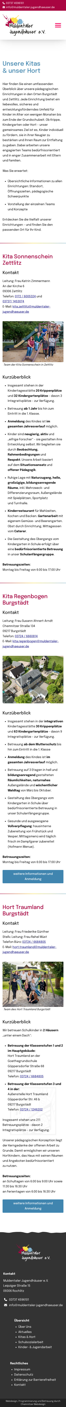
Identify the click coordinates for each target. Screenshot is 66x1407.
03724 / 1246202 (31, 1109)
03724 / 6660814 (26, 636)
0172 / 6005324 (25, 296)
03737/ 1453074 (13, 301)
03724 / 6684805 (34, 941)
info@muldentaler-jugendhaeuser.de (30, 7)
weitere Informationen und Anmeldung (33, 876)
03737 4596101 (15, 3)
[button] (33, 344)
